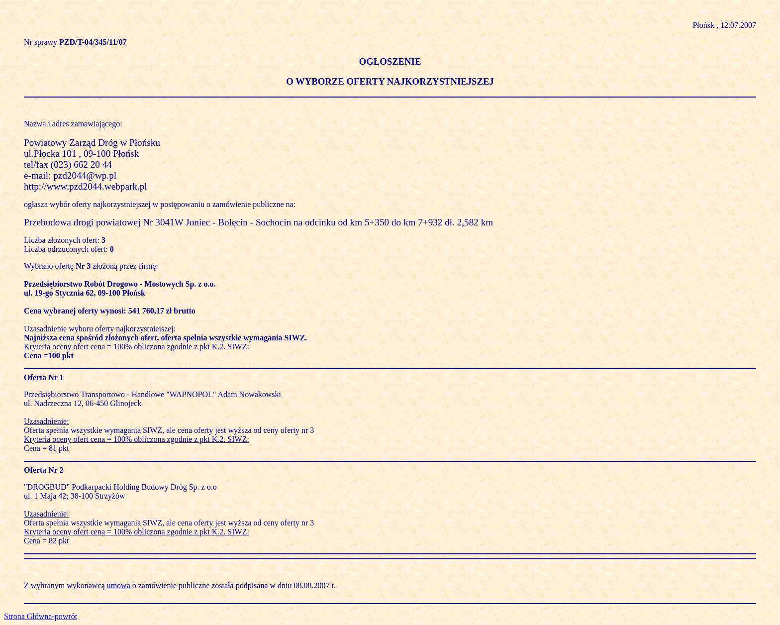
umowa (119, 585)
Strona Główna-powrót (40, 616)
